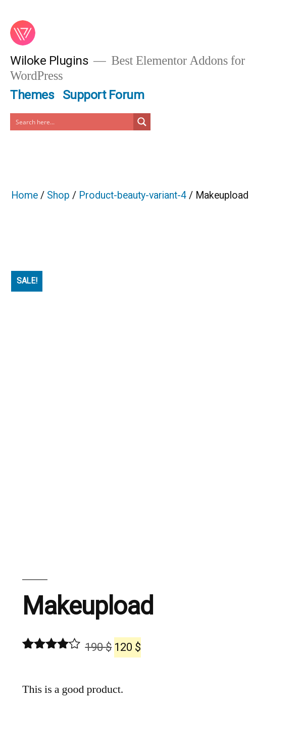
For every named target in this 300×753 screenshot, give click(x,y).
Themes (32, 94)
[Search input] (72, 122)
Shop (58, 195)
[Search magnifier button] (142, 121)
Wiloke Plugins (49, 60)
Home (24, 195)
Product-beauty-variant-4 (132, 195)
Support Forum (103, 94)
